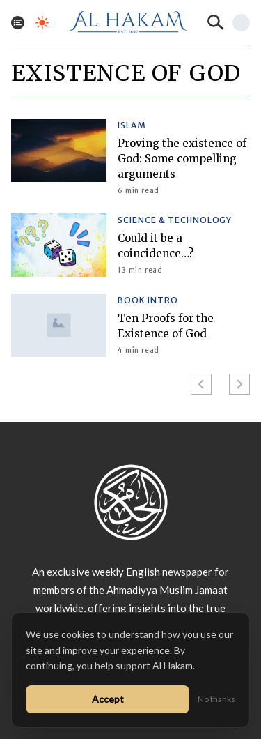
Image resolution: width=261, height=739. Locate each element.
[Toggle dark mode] (42, 22)
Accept (108, 699)
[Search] (215, 22)
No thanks (216, 699)
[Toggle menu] (17, 22)
